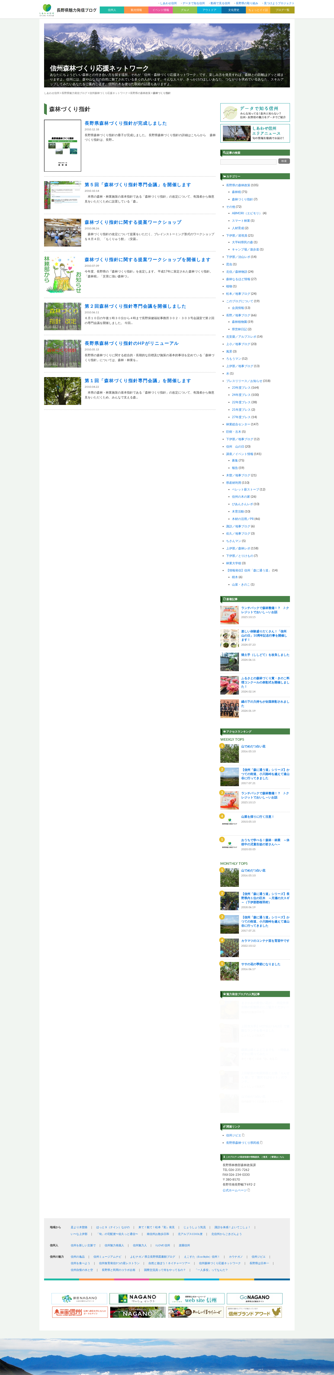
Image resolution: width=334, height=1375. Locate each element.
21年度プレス (241, 409)
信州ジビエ (233, 1018)
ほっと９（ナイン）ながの (113, 1110)
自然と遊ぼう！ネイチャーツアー (169, 1146)
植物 (229, 286)
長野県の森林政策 (238, 185)
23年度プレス (241, 387)
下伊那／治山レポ (238, 257)
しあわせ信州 (168, 3)
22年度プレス (241, 402)
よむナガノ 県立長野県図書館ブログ (152, 1139)
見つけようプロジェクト (279, 3)
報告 (235, 468)
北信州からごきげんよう (226, 1117)
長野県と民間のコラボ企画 (118, 1153)
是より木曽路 (79, 1110)
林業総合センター (238, 424)
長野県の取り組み (247, 3)
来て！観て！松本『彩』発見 (156, 1110)
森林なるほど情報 (238, 279)
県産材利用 (233, 482)
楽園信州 (184, 1128)
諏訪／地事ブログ (238, 526)
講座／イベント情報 (239, 454)
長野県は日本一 (259, 1146)
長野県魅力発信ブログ (74, 92)
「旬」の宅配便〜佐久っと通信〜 (117, 1117)
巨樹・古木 (233, 431)
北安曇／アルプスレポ (241, 336)
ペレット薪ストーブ (245, 489)
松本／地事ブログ (238, 293)
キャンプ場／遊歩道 (245, 249)
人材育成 (238, 228)
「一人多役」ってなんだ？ (211, 1153)
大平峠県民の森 (242, 242)
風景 (229, 351)
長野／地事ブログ (238, 315)
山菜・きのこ (241, 584)
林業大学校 (233, 563)
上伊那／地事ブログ (239, 366)
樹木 (235, 577)
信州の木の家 (241, 496)
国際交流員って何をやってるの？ (165, 1153)
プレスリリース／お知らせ (244, 381)
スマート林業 (241, 220)
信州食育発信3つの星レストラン (119, 1146)
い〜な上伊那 (79, 1117)
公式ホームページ (235, 1073)
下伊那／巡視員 (236, 235)
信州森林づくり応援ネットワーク (99, 68)
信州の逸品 (78, 1139)
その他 (230, 206)
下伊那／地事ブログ (239, 439)
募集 (235, 460)
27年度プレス (241, 417)
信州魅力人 (140, 1128)
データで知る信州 (194, 3)
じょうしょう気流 (194, 1110)
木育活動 (238, 511)
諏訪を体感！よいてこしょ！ (233, 1110)
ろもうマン (233, 358)
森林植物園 (239, 322)
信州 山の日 (235, 446)
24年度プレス (241, 395)
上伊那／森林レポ (238, 548)
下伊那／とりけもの (239, 556)
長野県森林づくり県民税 (242, 1025)
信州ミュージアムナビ (107, 1139)
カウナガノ (236, 1139)
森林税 (236, 192)
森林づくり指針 (242, 199)
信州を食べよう (80, 1146)
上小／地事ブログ (238, 344)
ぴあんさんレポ (242, 504)
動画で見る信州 (220, 3)
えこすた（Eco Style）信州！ (202, 1139)
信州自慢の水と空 (82, 1153)
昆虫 (229, 264)
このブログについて (239, 301)
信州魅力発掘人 (114, 1128)
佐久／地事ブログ (238, 533)
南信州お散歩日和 (158, 1117)
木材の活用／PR (243, 519)
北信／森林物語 (236, 271)
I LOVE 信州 (163, 1128)
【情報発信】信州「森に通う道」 (248, 570)
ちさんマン (233, 541)
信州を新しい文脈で (83, 1128)
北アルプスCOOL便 (190, 1117)
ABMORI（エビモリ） (247, 213)
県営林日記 (239, 329)
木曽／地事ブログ (238, 475)
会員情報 (238, 308)
